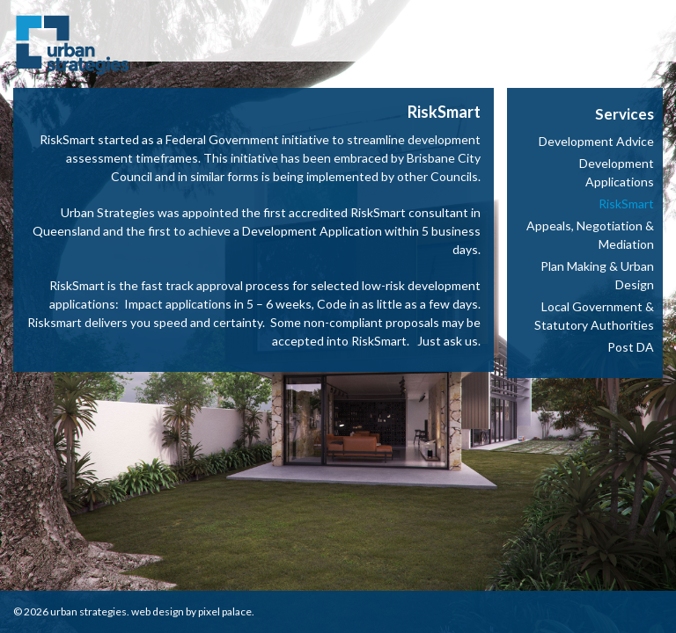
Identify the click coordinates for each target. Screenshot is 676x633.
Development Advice (596, 141)
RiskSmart (626, 203)
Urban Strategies (88, 611)
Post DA (630, 346)
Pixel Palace (225, 611)
